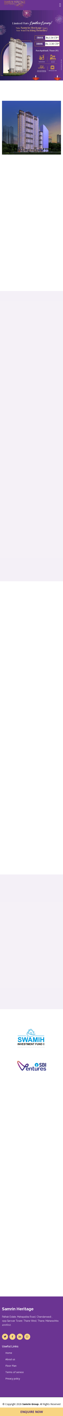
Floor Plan (10, 1366)
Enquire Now (31, 1412)
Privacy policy (12, 1378)
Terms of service (14, 1372)
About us (10, 1359)
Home (8, 1353)
